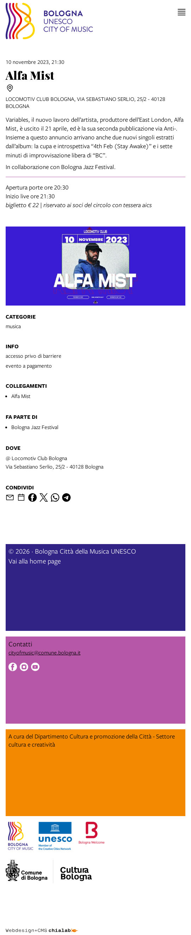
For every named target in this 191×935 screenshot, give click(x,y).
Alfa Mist (20, 395)
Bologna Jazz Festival (34, 426)
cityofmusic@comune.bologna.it (44, 652)
